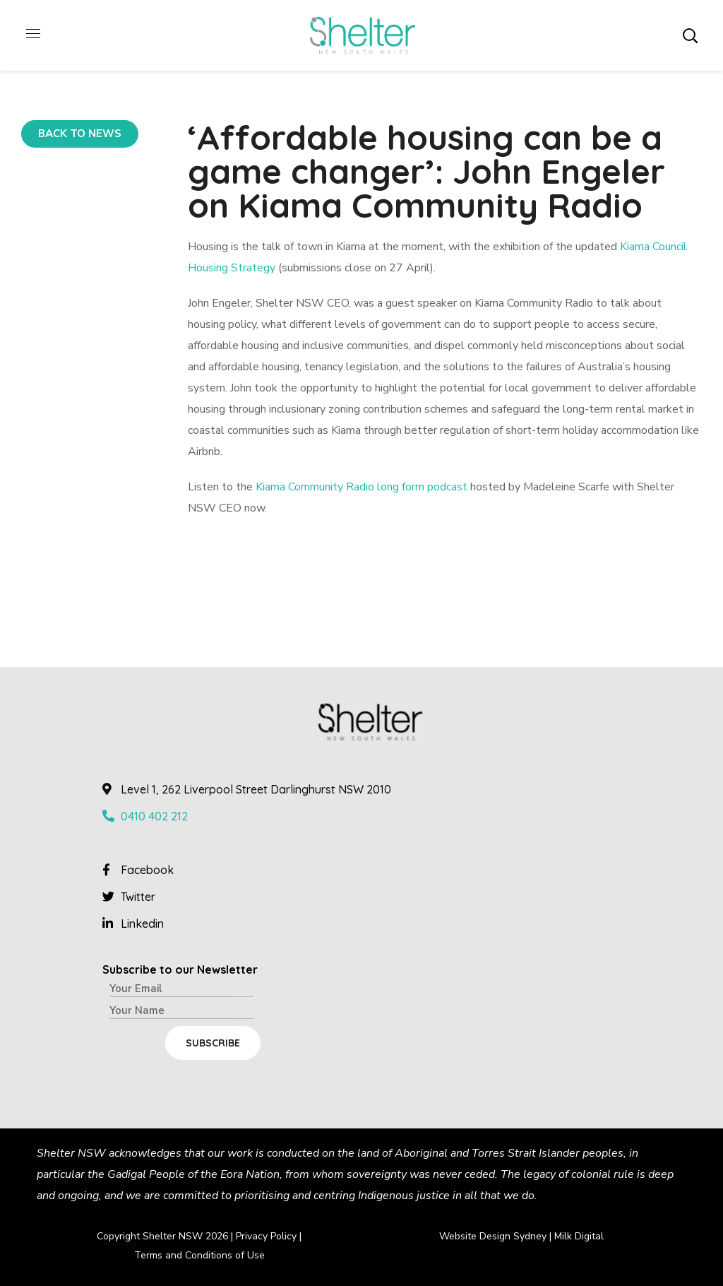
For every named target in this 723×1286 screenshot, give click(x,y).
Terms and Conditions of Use (199, 1255)
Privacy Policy (266, 1236)
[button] (690, 35)
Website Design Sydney (492, 1236)
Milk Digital (579, 1236)
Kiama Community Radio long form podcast (361, 487)
